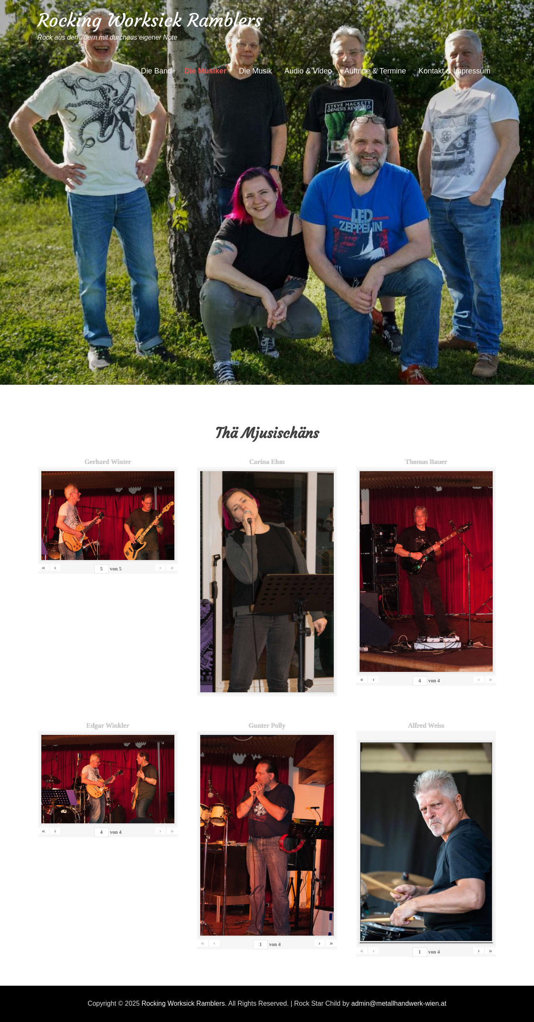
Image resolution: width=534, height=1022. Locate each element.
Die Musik (255, 71)
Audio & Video (308, 71)
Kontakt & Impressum (454, 71)
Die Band (156, 71)
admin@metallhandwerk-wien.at (398, 1003)
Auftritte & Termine (375, 71)
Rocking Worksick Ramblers (150, 20)
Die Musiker (205, 71)
